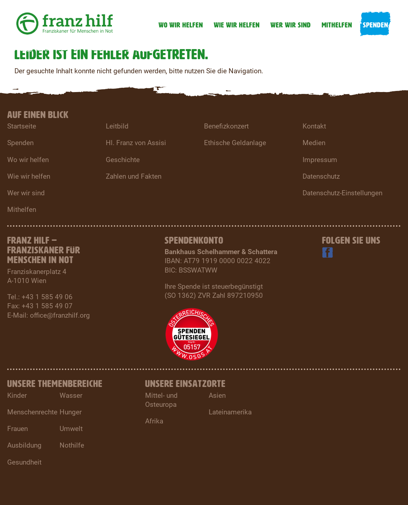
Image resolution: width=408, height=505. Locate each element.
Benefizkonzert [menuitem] (226, 126)
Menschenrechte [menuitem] (32, 412)
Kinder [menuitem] (17, 395)
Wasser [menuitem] (71, 395)
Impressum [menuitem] (320, 160)
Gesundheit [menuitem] (24, 462)
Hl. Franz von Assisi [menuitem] (136, 143)
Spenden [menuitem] (20, 143)
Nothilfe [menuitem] (72, 445)
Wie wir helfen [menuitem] (28, 176)
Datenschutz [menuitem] (321, 176)
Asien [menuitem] (217, 395)
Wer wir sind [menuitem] (26, 193)
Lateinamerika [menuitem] (230, 412)
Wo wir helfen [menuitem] (28, 160)
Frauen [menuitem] (17, 429)
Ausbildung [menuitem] (24, 445)
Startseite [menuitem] (21, 126)
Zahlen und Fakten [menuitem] (133, 176)
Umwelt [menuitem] (71, 429)
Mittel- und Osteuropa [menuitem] (161, 400)
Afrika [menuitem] (154, 421)
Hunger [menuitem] (71, 412)
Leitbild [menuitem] (117, 126)
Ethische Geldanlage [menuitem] (235, 143)
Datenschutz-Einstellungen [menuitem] (342, 193)
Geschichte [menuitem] (123, 160)
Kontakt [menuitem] (314, 126)
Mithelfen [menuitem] (21, 209)
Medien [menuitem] (314, 143)
